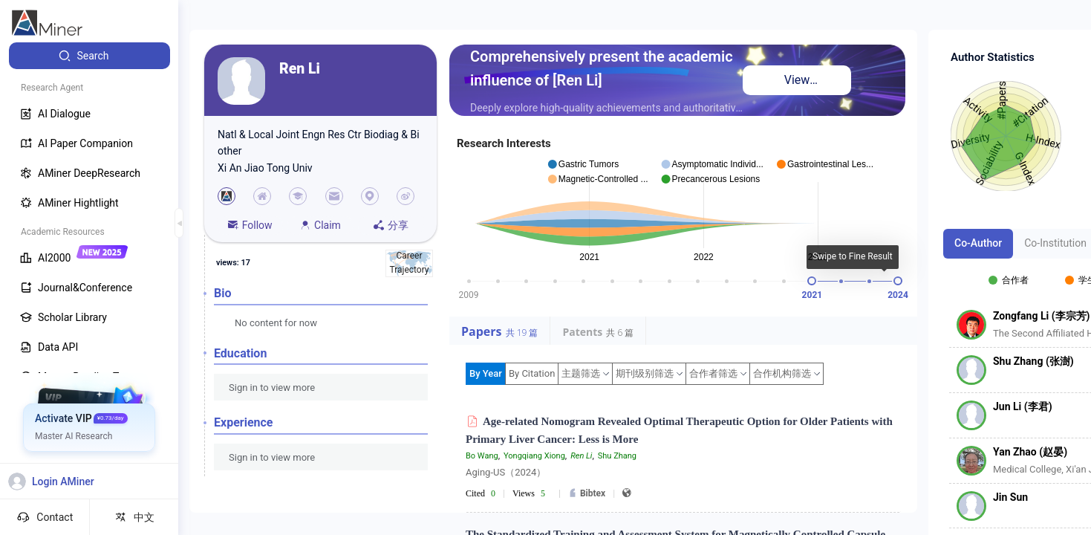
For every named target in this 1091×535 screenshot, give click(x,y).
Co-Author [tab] (978, 243)
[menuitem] (89, 55)
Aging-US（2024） (506, 472)
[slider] (812, 281)
